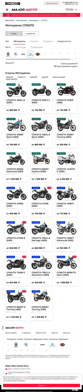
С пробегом (30, 33)
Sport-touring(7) (58, 77)
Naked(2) (33, 77)
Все (7, 41)
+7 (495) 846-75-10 (70, 3)
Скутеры (34, 41)
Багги (8, 47)
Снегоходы (20, 47)
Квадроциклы (64, 41)
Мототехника (22, 20)
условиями (26, 379)
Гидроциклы (37, 47)
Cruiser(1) (21, 77)
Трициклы (48, 41)
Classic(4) (9, 77)
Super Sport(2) (11, 79)
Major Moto (9, 20)
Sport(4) (44, 77)
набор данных (45, 355)
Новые (13, 33)
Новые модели (11, 333)
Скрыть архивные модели (67, 66)
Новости (55, 333)
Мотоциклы (33, 20)
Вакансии (66, 333)
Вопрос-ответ (41, 333)
